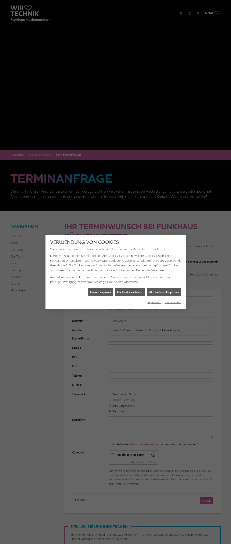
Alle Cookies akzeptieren (164, 277)
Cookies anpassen (100, 277)
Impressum (154, 287)
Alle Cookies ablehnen (130, 277)
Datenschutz (173, 287)
